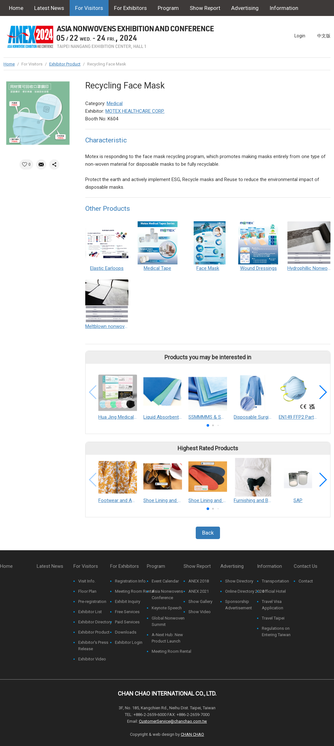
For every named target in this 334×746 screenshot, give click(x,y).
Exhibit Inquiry (127, 601)
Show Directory (239, 581)
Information (283, 8)
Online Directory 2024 (244, 591)
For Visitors (89, 8)
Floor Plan (87, 591)
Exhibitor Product (64, 64)
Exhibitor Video (92, 659)
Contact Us (22, 24)
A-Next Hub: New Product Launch (167, 637)
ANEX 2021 (198, 591)
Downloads (125, 632)
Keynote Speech (167, 607)
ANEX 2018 (198, 581)
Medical (115, 103)
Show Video (199, 611)
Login (299, 35)
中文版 (323, 35)
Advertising (245, 8)
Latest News (49, 8)
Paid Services (127, 622)
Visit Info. (86, 581)
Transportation (275, 581)
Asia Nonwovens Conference (167, 594)
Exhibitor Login (128, 642)
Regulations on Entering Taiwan (276, 631)
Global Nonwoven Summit (168, 621)
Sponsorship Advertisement (238, 604)
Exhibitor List (90, 611)
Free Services (127, 611)
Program (168, 8)
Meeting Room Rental (135, 591)
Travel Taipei (273, 618)
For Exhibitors (130, 8)
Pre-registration (92, 601)
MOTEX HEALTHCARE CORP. (134, 111)
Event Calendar (165, 581)
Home (16, 8)
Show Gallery (200, 601)
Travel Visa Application (272, 604)
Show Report (205, 8)
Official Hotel (274, 591)
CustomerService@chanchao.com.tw (173, 721)
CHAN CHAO (192, 734)
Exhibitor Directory (95, 622)
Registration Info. (131, 581)
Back (208, 532)
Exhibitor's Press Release (93, 645)
